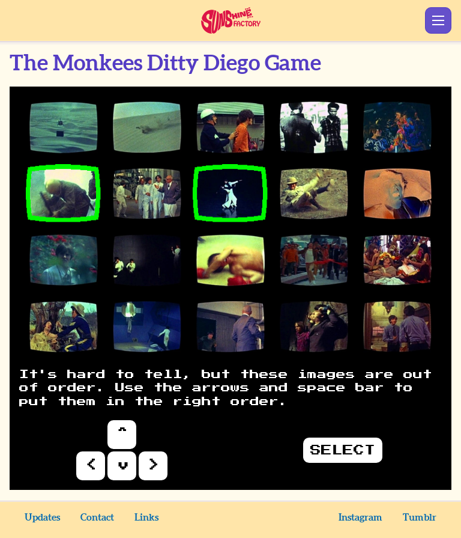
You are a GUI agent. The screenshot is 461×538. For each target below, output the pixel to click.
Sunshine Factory (231, 20)
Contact (97, 517)
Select (342, 450)
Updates (42, 517)
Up (121, 434)
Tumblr (419, 517)
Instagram (360, 517)
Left (90, 465)
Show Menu (438, 20)
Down (121, 465)
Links (146, 517)
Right (153, 465)
